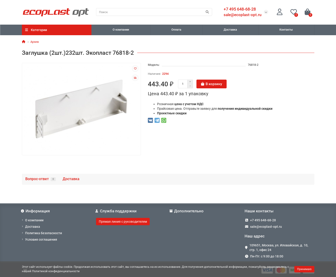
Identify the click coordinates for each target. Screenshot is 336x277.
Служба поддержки (116, 211)
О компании (121, 29)
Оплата (176, 29)
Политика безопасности (43, 233)
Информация (36, 211)
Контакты (286, 29)
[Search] (154, 12)
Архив (34, 41)
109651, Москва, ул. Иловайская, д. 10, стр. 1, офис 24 (278, 247)
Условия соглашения (41, 239)
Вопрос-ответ (40, 179)
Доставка (230, 29)
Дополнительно (187, 211)
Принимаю (304, 269)
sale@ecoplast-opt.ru (242, 14)
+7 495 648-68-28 (263, 220)
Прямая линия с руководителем (123, 221)
